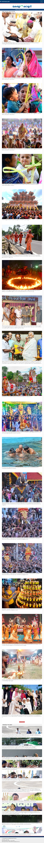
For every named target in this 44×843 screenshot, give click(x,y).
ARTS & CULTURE (12, 11)
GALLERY (6, 11)
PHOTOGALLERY (5, 1)
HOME (3, 11)
